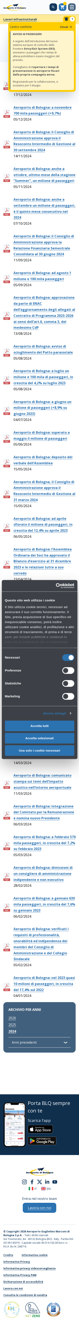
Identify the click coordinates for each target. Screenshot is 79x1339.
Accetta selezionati (39, 738)
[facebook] (32, 1181)
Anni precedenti (24, 1042)
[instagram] (24, 1181)
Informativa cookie (35, 1255)
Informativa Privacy (16, 1261)
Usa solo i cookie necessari (39, 750)
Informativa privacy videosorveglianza (29, 1268)
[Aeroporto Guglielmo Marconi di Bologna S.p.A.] (14, 7)
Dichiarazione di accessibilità (23, 1282)
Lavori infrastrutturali (20, 19)
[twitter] (39, 1181)
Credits (8, 1255)
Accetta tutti (39, 726)
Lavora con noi (13, 1288)
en (46, 1189)
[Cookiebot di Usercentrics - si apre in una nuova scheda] (56, 585)
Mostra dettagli (54, 713)
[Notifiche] (69, 19)
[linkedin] (47, 1181)
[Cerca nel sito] (53, 7)
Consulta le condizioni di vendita (25, 1295)
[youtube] (54, 1181)
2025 (12, 1024)
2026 (12, 1018)
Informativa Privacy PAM (19, 1275)
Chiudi (66, 27)
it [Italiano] (33, 1189)
